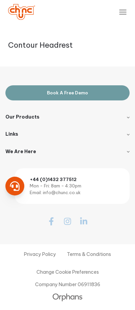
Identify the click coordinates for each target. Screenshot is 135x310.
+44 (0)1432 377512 (53, 179)
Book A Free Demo (67, 92)
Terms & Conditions (89, 254)
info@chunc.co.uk (62, 192)
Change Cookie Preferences (67, 272)
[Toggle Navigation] (123, 12)
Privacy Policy (40, 254)
